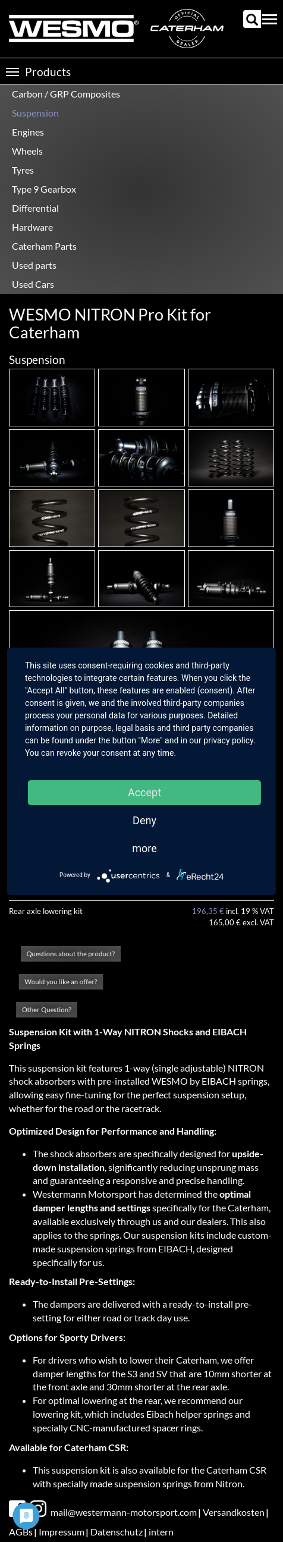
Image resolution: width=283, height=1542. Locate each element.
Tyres (23, 169)
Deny (144, 820)
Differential (35, 207)
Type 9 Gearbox (44, 188)
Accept (144, 792)
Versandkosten (234, 1512)
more (144, 848)
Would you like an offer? (60, 981)
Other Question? (46, 1009)
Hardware (32, 227)
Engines (28, 131)
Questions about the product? (70, 953)
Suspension (35, 112)
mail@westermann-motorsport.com (124, 1512)
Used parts (34, 265)
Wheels (27, 150)
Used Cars (33, 284)
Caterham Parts (44, 246)
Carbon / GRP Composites (66, 93)
